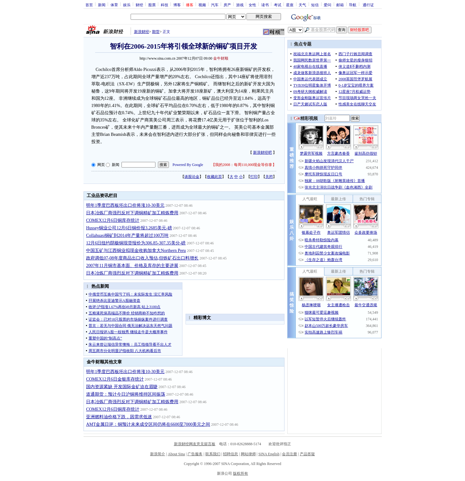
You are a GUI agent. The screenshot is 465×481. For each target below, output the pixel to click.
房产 (227, 5)
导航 (352, 5)
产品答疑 (307, 454)
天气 (302, 5)
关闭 (269, 176)
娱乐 (127, 5)
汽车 (215, 5)
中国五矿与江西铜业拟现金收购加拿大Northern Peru (136, 250)
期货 (156, 31)
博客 (177, 5)
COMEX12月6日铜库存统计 (112, 220)
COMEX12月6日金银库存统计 (115, 379)
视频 (202, 5)
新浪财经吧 (262, 152)
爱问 (327, 5)
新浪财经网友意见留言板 (194, 444)
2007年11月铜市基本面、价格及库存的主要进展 (132, 265)
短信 (315, 5)
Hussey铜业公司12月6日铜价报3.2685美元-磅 (129, 228)
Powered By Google (188, 165)
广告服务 (195, 454)
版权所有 (240, 473)
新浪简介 (157, 454)
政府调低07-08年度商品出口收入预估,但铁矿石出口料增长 (142, 258)
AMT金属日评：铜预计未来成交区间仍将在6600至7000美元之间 (148, 424)
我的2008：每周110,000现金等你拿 (244, 165)
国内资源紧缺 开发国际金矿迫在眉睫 (122, 386)
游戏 (240, 5)
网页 (101, 165)
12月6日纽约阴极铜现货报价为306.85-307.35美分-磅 (136, 243)
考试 (277, 5)
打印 (254, 176)
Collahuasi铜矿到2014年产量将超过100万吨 (127, 235)
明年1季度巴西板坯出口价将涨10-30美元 (125, 205)
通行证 (368, 5)
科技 (164, 5)
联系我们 (212, 454)
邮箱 (340, 5)
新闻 (101, 5)
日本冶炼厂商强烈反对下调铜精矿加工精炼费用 (132, 213)
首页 (89, 5)
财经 (139, 5)
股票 (152, 5)
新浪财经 (141, 31)
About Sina (176, 454)
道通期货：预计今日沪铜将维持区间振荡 (125, 394)
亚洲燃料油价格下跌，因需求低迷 (119, 416)
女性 (252, 5)
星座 (290, 5)
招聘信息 (230, 454)
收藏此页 (214, 176)
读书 (265, 5)
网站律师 (248, 454)
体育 (114, 5)
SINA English (268, 454)
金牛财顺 (220, 58)
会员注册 (289, 454)
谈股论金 (191, 176)
